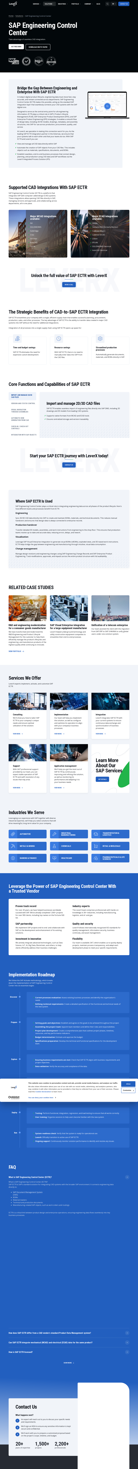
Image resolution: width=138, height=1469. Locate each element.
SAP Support (14, 1393)
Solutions (49, 4)
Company (88, 4)
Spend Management (44, 1385)
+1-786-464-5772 (93, 1439)
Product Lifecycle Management (47, 1380)
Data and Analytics (43, 1395)
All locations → (122, 1424)
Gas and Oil (68, 1393)
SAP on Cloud (14, 1395)
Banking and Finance (70, 1385)
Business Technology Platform (47, 1377)
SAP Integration (15, 1383)
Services (36, 4)
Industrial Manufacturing (71, 1388)
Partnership (122, 1383)
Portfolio (75, 4)
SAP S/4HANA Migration (17, 1390)
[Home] (13, 4)
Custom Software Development (19, 1377)
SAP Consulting (14, 1385)
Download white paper (40, 47)
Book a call (69, 285)
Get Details (103, 781)
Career (121, 1390)
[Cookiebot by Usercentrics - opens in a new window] (14, 1464)
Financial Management (44, 1388)
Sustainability (123, 1385)
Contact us (123, 4)
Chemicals (67, 1383)
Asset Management (43, 1390)
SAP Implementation (16, 1380)
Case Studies (94, 1377)
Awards (121, 1388)
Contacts (122, 1393)
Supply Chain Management (46, 1383)
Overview (122, 1377)
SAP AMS (13, 1388)
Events (121, 1380)
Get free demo (17, 47)
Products (93, 1380)
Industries (62, 4)
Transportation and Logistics (73, 1380)
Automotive (68, 1377)
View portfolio (16, 653)
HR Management (43, 1393)
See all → (13, 1399)
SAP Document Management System (27, 1194)
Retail (66, 1395)
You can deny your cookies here (40, 1465)
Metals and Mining (69, 1390)
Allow (120, 1449)
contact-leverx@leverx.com (117, 1439)
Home (11, 16)
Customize (120, 1455)
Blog (97, 4)
